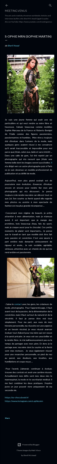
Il (51, 162)
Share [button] (7, 418)
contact (18, 304)
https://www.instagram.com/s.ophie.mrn (24, 401)
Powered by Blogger (28, 445)
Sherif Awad (13, 45)
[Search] (50, 5)
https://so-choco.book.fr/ (17, 397)
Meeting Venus (16, 10)
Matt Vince (36, 450)
